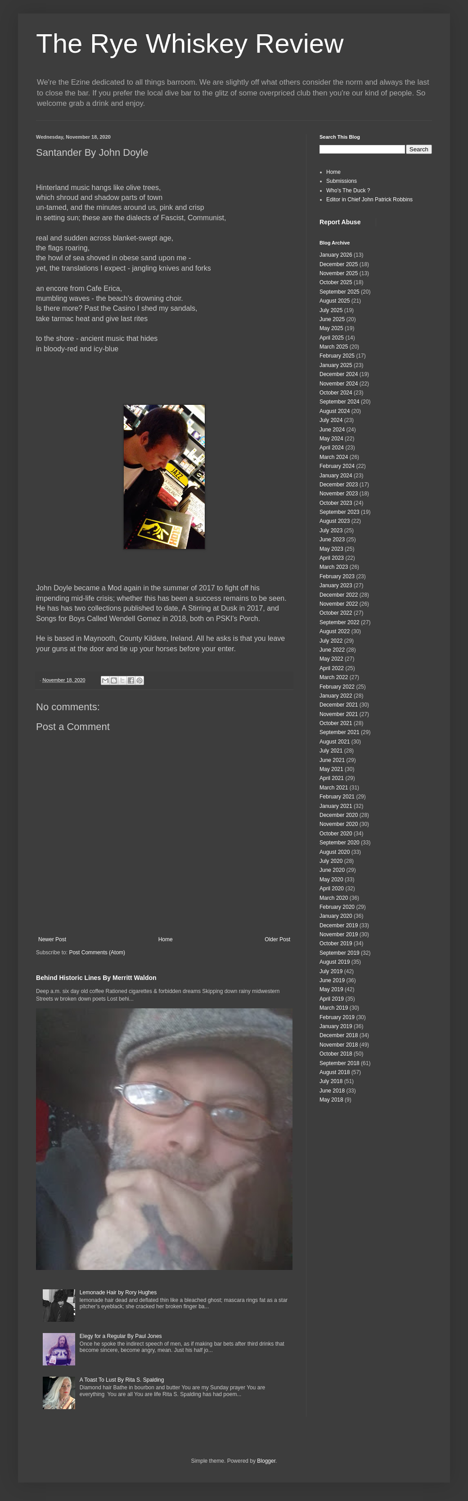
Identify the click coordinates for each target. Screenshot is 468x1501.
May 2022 (331, 659)
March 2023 (334, 567)
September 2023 (340, 512)
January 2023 (336, 585)
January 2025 (336, 365)
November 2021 (339, 714)
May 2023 (331, 549)
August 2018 (335, 1072)
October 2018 (336, 1054)
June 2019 (332, 980)
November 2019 (339, 934)
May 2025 (331, 328)
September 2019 (340, 953)
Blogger (266, 1461)
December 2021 (339, 705)
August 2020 (335, 852)
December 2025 (339, 264)
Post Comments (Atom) (97, 952)
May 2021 (331, 769)
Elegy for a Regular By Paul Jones (121, 1336)
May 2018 (331, 1100)
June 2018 (332, 1091)
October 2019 (336, 943)
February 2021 (337, 797)
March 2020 (334, 898)
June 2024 (332, 429)
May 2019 (331, 989)
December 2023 (339, 484)
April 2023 (332, 558)
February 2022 (337, 687)
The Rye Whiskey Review (190, 43)
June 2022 (332, 650)
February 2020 (337, 907)
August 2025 (335, 301)
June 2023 (332, 539)
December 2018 (339, 1035)
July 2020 (331, 861)
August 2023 (335, 521)
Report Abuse (340, 222)
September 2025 (340, 292)
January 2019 (336, 1026)
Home (165, 939)
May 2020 (331, 879)
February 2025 (337, 356)
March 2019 (334, 1008)
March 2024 (334, 457)
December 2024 (339, 374)
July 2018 (331, 1081)
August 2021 (335, 742)
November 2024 (339, 384)
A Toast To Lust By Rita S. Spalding (122, 1380)
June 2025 (332, 319)
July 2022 (331, 641)
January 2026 (336, 255)
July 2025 (331, 310)
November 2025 (339, 273)
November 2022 (339, 604)
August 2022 (335, 631)
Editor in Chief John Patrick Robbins (369, 199)
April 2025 (332, 338)
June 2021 (332, 760)
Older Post (277, 939)
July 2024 (331, 420)
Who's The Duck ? (348, 190)
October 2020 (336, 833)
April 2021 (332, 778)
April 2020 (332, 888)
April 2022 (332, 668)
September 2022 (340, 622)
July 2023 (331, 530)
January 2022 (336, 696)
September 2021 (340, 732)
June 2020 (332, 870)
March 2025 (334, 347)
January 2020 (336, 916)
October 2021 (336, 723)
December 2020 (339, 815)
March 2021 (334, 788)
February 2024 (337, 466)
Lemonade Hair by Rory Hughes (118, 1292)
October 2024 (336, 393)
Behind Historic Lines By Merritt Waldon (96, 977)
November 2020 (339, 824)
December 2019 (339, 925)
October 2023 (336, 503)
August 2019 (335, 962)
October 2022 (336, 613)
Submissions (341, 181)
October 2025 (336, 282)
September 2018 (340, 1063)
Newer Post (52, 939)
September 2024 (340, 402)
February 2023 (337, 576)
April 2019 (332, 999)
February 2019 (337, 1017)
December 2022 (339, 595)
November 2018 (339, 1045)
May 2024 (331, 438)
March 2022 (334, 677)
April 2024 (332, 447)
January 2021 (336, 806)
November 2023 (339, 493)
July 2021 (331, 751)
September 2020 (340, 842)
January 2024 (336, 475)
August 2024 (335, 411)
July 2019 (331, 971)
